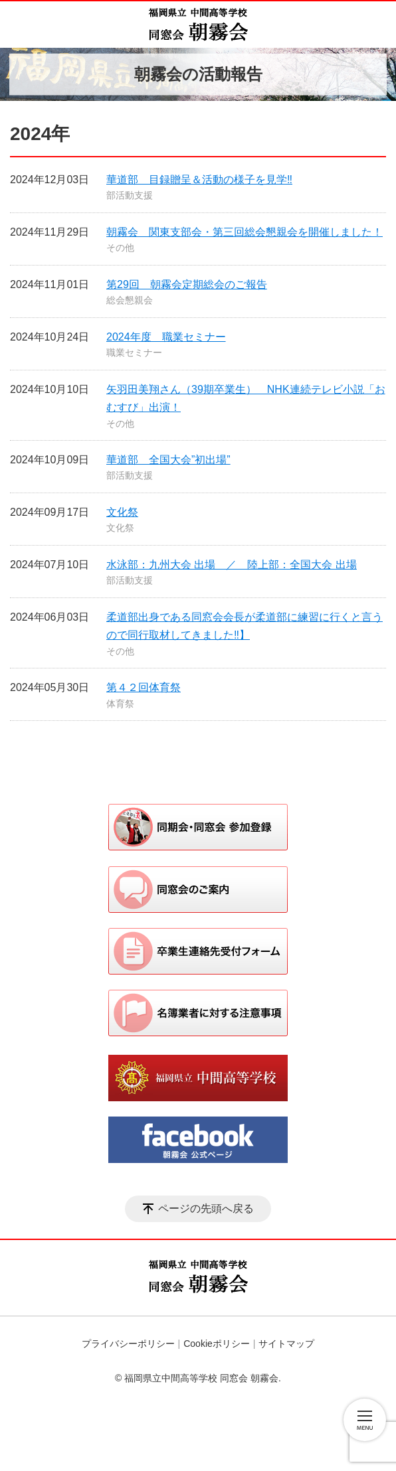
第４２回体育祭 (143, 687)
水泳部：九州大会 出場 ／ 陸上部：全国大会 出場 (231, 564)
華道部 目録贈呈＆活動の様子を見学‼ (199, 179)
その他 (120, 247)
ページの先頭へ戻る (206, 1208)
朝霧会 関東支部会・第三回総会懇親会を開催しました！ (244, 232)
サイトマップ (286, 1343)
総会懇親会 (129, 300)
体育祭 (120, 703)
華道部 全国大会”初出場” (168, 459)
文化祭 (122, 512)
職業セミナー (134, 352)
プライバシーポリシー (128, 1343)
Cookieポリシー (216, 1343)
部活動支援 (129, 195)
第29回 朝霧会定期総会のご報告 (186, 284)
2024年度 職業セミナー (166, 337)
